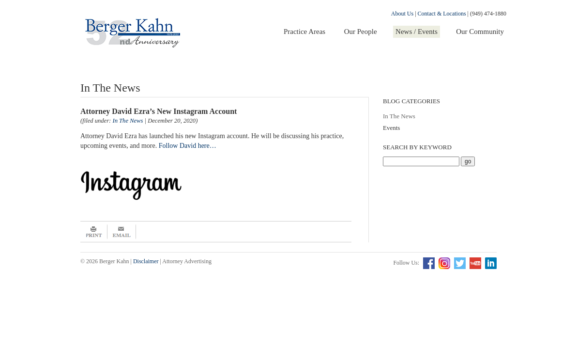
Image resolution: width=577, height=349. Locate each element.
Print (93, 231)
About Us (402, 13)
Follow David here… (187, 145)
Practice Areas (304, 31)
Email (121, 231)
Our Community (480, 31)
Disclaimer (146, 261)
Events (391, 127)
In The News (399, 116)
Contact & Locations (442, 13)
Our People (360, 31)
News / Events (416, 31)
